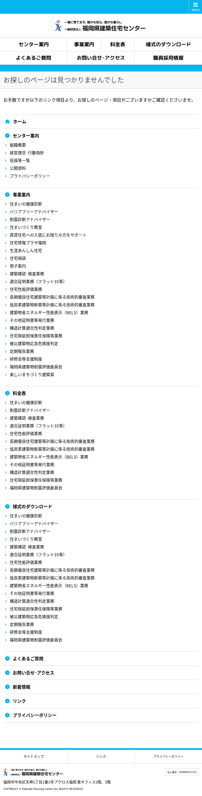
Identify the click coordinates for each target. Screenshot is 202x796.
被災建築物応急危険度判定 (34, 344)
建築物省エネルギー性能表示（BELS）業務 (49, 312)
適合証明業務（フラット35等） (38, 281)
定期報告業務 (22, 351)
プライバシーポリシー (30, 176)
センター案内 (26, 135)
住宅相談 (18, 258)
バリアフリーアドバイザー (34, 212)
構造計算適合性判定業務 (32, 328)
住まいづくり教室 (26, 227)
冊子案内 (18, 266)
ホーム (19, 121)
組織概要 (18, 145)
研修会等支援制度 (26, 359)
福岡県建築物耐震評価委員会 (36, 367)
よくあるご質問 (28, 658)
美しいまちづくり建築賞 (32, 375)
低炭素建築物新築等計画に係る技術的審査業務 (52, 305)
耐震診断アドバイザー (30, 219)
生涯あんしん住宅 (26, 250)
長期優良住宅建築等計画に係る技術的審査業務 (52, 297)
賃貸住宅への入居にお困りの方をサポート (48, 235)
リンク (19, 701)
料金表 (19, 393)
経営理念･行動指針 (27, 153)
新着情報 (21, 686)
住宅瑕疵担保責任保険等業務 (36, 336)
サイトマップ (34, 756)
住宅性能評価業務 (26, 289)
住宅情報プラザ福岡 (28, 243)
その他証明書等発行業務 (32, 320)
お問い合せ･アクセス (33, 672)
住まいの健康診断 (26, 204)
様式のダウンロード (32, 506)
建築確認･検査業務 (27, 274)
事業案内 (21, 194)
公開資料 (18, 168)
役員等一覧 (20, 160)
